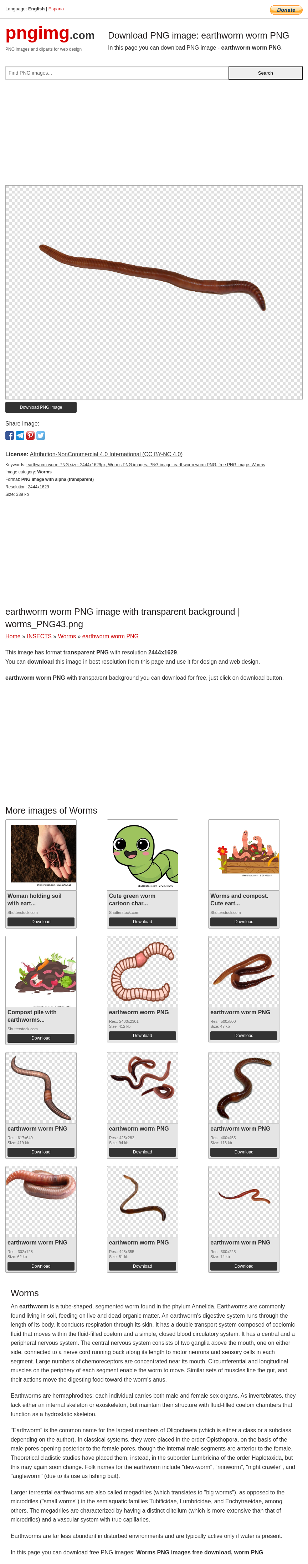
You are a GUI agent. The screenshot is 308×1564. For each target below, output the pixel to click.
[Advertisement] (154, 135)
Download (40, 921)
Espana (56, 8)
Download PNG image (41, 407)
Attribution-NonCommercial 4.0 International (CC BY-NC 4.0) (106, 454)
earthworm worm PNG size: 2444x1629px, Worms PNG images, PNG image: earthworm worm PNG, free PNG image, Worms (145, 464)
